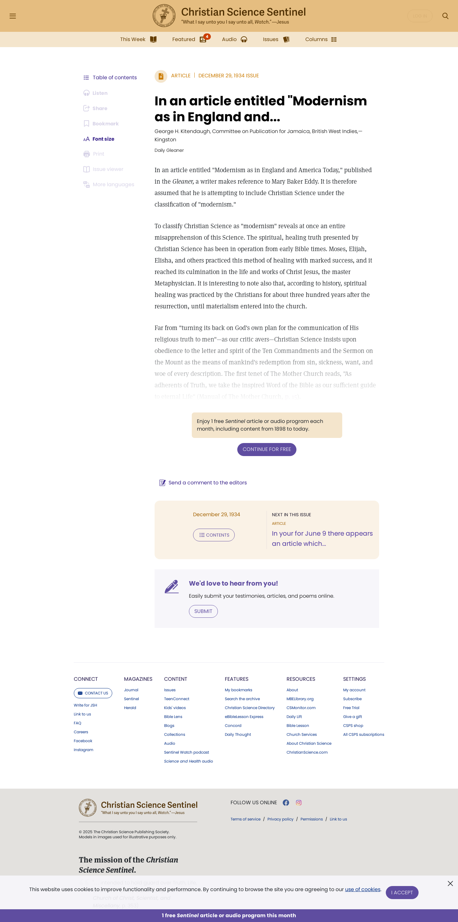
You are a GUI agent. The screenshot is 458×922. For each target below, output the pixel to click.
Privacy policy (280, 818)
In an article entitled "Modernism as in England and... (259, 109)
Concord (233, 725)
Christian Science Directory (250, 707)
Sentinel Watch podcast (186, 752)
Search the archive (242, 698)
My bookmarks (238, 690)
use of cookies (362, 890)
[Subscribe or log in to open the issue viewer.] (104, 169)
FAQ (77, 723)
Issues (170, 690)
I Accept (402, 892)
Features (236, 678)
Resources (301, 678)
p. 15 (262, 396)
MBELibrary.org (300, 698)
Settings (354, 678)
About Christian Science (309, 743)
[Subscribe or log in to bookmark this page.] (101, 123)
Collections (174, 734)
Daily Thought (238, 734)
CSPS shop (353, 725)
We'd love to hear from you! (232, 583)
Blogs (169, 725)
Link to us (82, 714)
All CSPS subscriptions (363, 734)
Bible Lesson (298, 725)
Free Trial (351, 707)
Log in (420, 16)
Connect (86, 678)
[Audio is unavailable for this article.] (96, 93)
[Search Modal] (445, 16)
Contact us (93, 692)
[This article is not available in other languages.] (110, 184)
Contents (212, 534)
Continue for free (266, 449)
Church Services (302, 734)
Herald (130, 707)
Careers (81, 732)
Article (179, 75)
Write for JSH (85, 705)
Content (175, 678)
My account (354, 690)
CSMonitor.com (301, 707)
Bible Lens (173, 716)
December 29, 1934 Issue (227, 75)
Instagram (83, 749)
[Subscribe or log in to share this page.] (96, 108)
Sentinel (131, 698)
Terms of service (245, 818)
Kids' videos (175, 707)
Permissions (312, 818)
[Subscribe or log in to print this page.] (95, 154)
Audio (169, 743)
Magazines (138, 678)
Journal (131, 690)
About (292, 690)
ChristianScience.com (307, 752)
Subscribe (352, 698)
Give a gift (352, 716)
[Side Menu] (12, 16)
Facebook (83, 741)
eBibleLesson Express (244, 716)
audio (188, 761)
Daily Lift (294, 716)
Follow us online (254, 802)
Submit (202, 611)
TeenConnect (176, 698)
